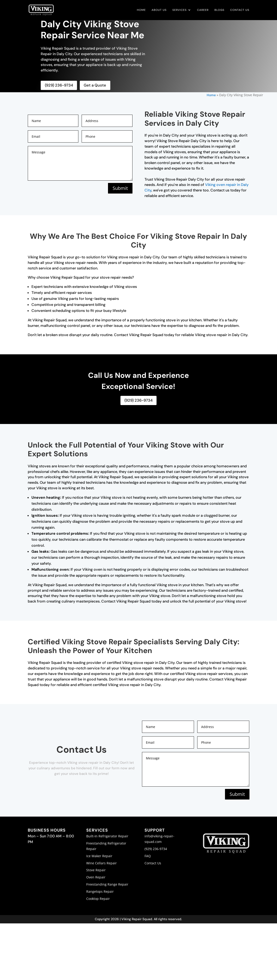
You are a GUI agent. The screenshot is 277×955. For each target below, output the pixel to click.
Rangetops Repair (100, 891)
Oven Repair (95, 876)
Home (141, 10)
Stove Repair (96, 869)
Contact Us (239, 10)
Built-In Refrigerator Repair (107, 835)
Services (179, 10)
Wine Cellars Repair (101, 862)
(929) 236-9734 (58, 85)
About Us (158, 10)
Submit (119, 188)
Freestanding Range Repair (107, 884)
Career (203, 10)
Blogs (219, 10)
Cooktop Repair (98, 898)
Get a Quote (93, 85)
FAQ (148, 855)
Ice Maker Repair (99, 855)
